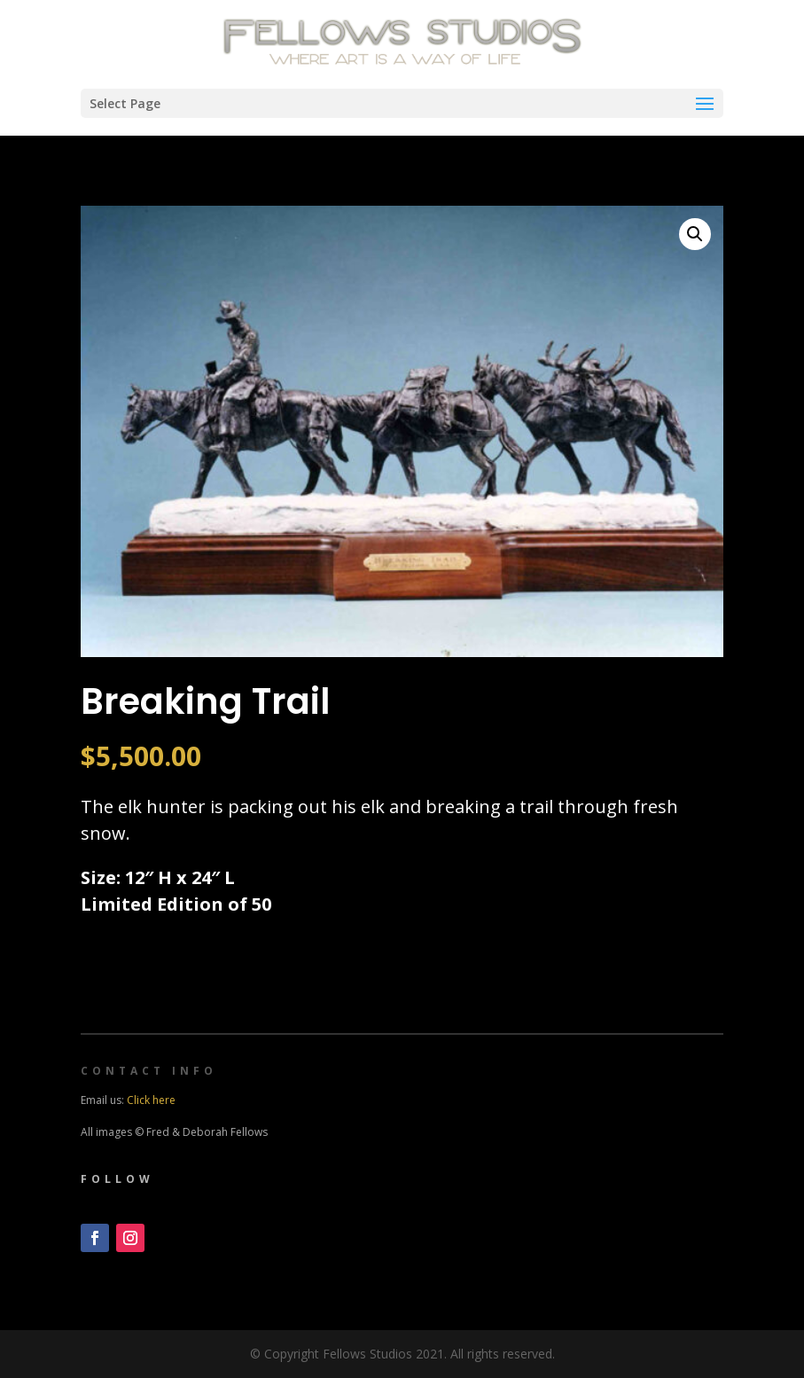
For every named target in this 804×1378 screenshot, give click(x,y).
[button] (695, 234)
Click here (151, 1100)
